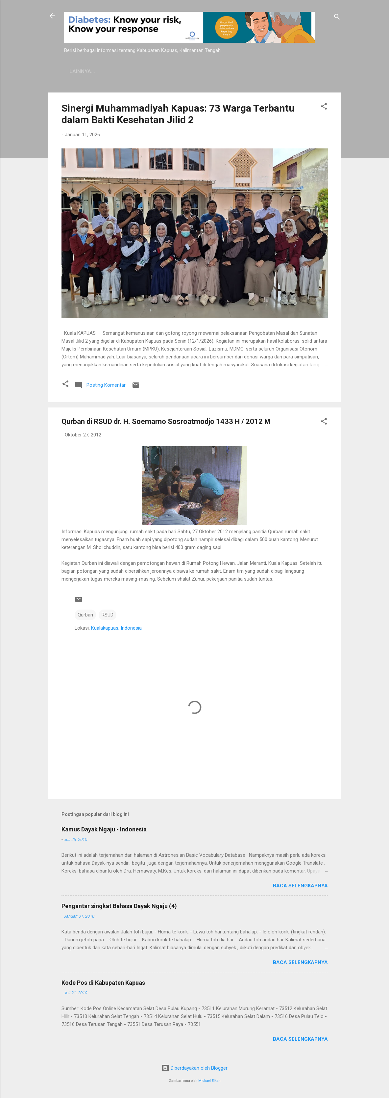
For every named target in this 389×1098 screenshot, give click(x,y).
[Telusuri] (337, 18)
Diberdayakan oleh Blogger (194, 1068)
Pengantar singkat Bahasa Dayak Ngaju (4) (119, 905)
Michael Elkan (209, 1081)
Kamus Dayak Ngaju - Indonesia (104, 829)
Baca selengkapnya (300, 886)
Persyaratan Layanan (217, 71)
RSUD (107, 615)
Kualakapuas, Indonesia (116, 628)
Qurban (85, 615)
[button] (324, 107)
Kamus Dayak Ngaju (96, 71)
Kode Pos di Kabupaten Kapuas (103, 982)
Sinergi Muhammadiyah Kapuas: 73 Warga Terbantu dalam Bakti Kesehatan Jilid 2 (178, 113)
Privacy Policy (154, 71)
